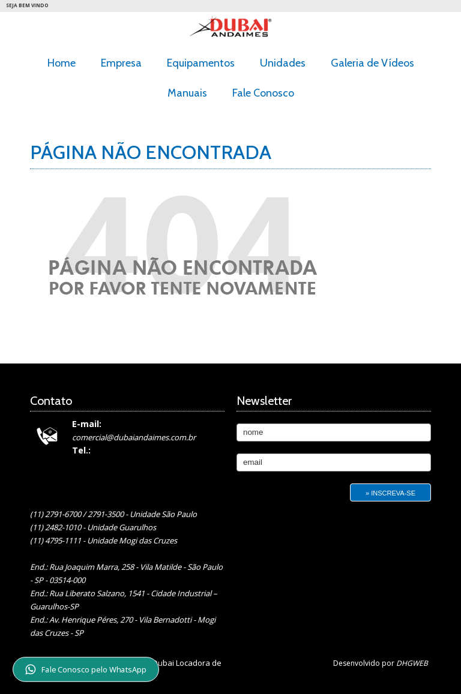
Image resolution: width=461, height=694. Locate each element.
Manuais (187, 93)
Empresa (121, 63)
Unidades (283, 63)
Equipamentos (201, 63)
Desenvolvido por (380, 663)
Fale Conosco (263, 93)
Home (61, 63)
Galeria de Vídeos (372, 63)
